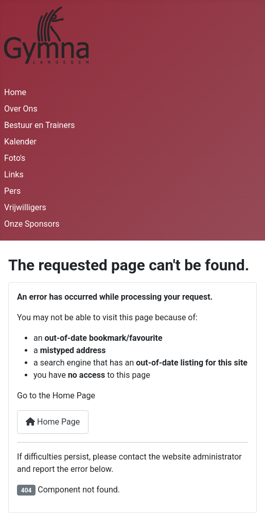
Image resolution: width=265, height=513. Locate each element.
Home (15, 92)
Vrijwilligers (25, 207)
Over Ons (21, 109)
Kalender (20, 141)
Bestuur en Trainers (39, 125)
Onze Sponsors (32, 224)
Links (14, 174)
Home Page (53, 422)
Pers (12, 191)
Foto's (14, 158)
